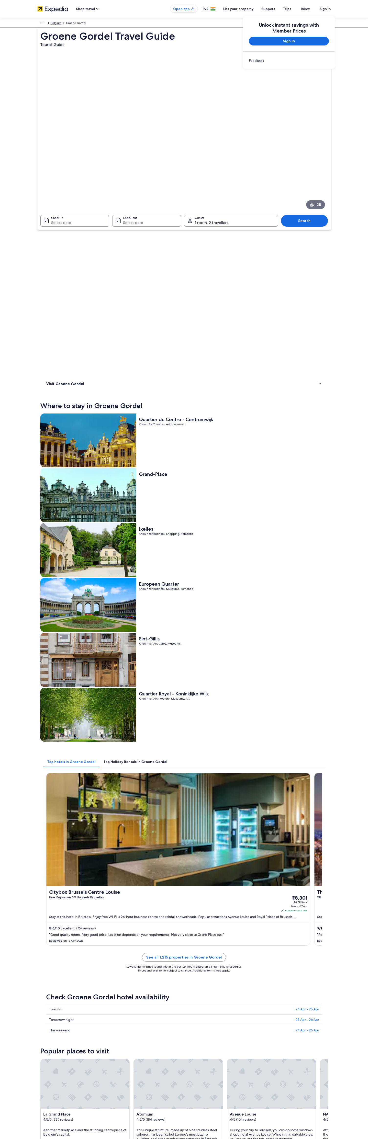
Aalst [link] (47, 879)
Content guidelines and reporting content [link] (217, 1057)
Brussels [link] (50, 870)
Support (277, 9)
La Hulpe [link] (122, 889)
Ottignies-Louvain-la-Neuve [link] (139, 898)
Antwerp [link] (265, 907)
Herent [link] (263, 898)
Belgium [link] (56, 24)
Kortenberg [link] (196, 879)
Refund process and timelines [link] (284, 1037)
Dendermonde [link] (56, 898)
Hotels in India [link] (122, 1026)
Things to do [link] (55, 235)
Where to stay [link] (56, 228)
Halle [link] (262, 889)
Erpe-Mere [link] (53, 907)
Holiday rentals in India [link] (128, 1034)
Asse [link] (119, 907)
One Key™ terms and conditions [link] (210, 1041)
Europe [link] (42, 24)
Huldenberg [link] (268, 879)
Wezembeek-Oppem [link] (204, 889)
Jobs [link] (40, 1026)
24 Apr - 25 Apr (307, 570)
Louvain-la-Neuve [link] (130, 879)
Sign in (325, 9)
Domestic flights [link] (124, 1049)
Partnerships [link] (45, 1041)
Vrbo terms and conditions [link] (206, 1049)
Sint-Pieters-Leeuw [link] (203, 907)
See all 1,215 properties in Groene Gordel (220, 524)
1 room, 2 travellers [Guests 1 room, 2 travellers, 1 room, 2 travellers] (211, 169)
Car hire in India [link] (123, 1057)
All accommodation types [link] (130, 1065)
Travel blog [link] (120, 1073)
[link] (289, 61)
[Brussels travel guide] (138, 816)
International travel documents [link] (285, 1053)
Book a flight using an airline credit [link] (287, 1045)
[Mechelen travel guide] (247, 816)
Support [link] (270, 1018)
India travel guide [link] (124, 1018)
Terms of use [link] (197, 1034)
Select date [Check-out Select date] (132, 169)
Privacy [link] (193, 1018)
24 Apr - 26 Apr (307, 591)
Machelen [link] (266, 870)
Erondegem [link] (53, 889)
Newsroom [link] (44, 1049)
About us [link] (43, 1018)
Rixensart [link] (123, 870)
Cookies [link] (194, 1026)
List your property (247, 9)
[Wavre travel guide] (302, 816)
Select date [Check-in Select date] (58, 169)
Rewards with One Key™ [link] (129, 1081)
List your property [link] (49, 1034)
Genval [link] (192, 898)
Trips (296, 9)
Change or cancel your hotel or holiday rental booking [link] (294, 1028)
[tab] (143, 400)
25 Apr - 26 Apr (307, 580)
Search (307, 167)
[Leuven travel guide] (193, 816)
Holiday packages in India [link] (130, 1041)
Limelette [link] (194, 870)
